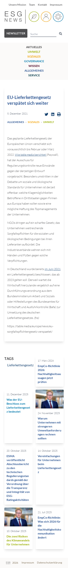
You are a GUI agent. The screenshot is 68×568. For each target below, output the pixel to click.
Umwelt (34, 51)
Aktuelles (34, 47)
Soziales (34, 56)
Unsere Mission (17, 4)
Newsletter (16, 33)
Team (32, 4)
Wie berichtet (30, 154)
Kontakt (42, 4)
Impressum (56, 4)
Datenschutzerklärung (49, 562)
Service (34, 75)
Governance (34, 61)
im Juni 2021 (53, 269)
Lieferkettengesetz (20, 365)
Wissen (34, 65)
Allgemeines (34, 70)
